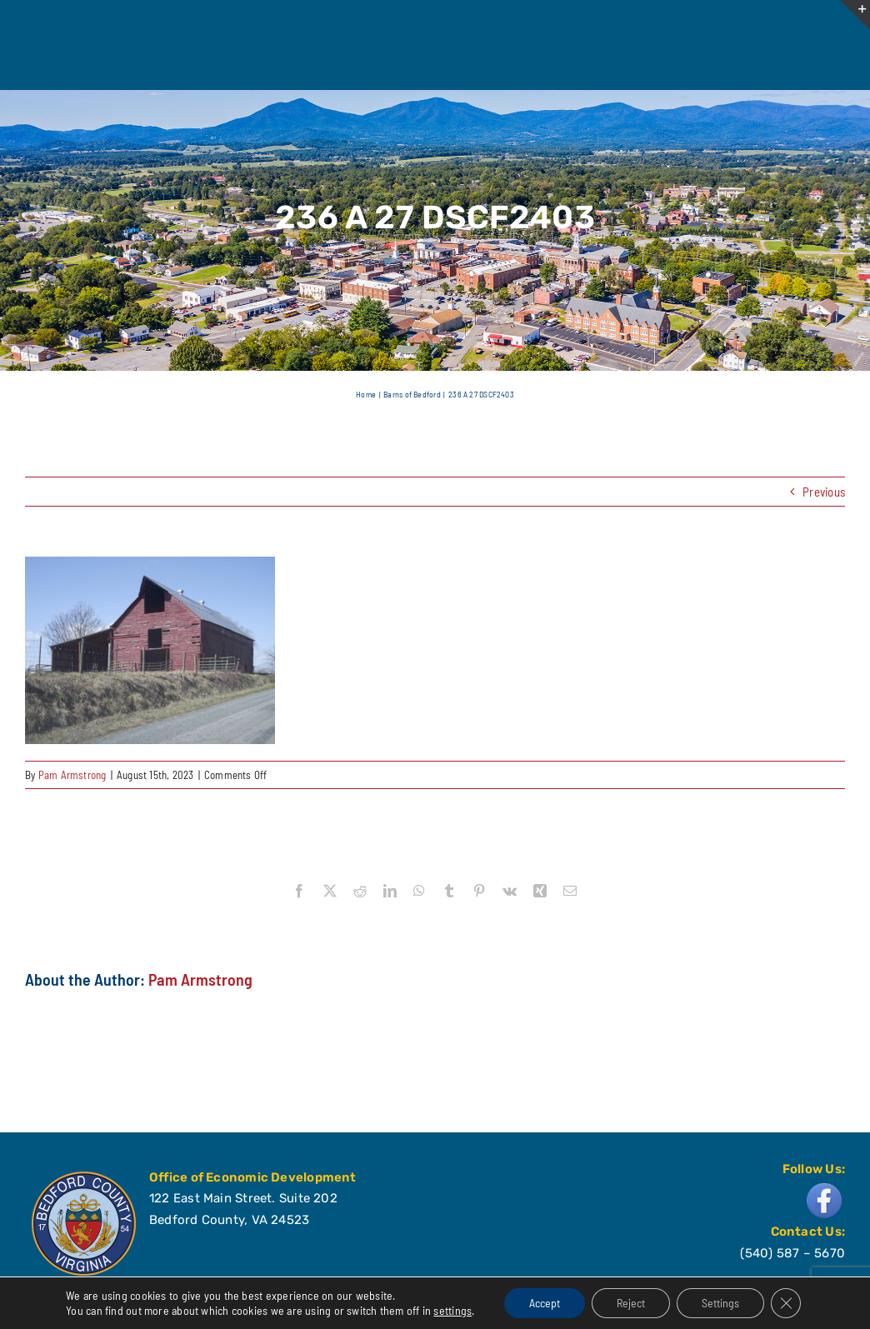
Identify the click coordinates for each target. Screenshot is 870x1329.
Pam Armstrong (72, 775)
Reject (631, 1303)
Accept (544, 1303)
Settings (720, 1303)
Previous (823, 491)
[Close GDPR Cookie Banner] (786, 1303)
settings (452, 1310)
